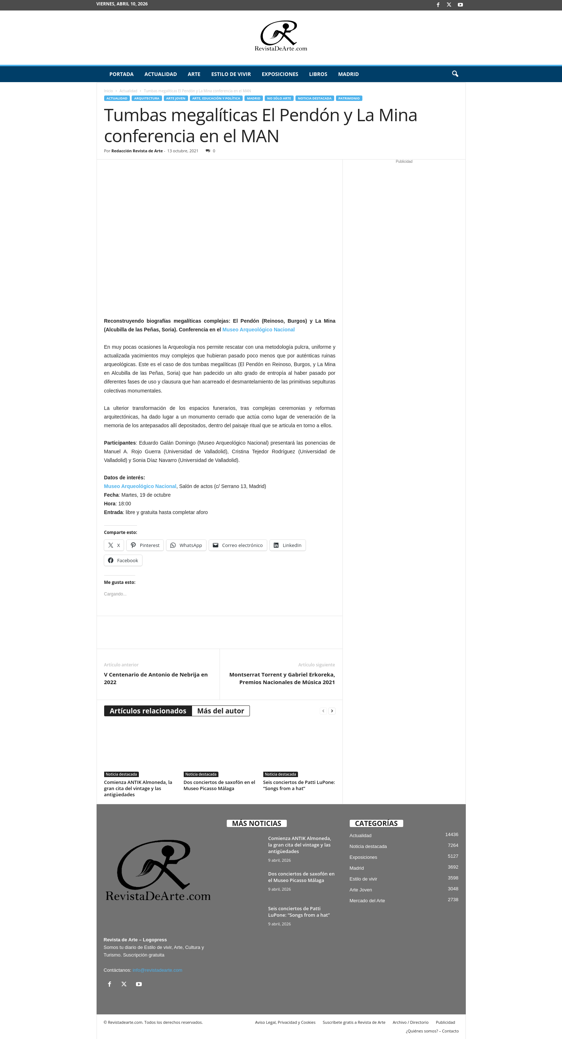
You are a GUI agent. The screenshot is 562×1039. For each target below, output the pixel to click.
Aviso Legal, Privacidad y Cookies (285, 1022)
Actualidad (160, 74)
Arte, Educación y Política (216, 98)
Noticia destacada (315, 98)
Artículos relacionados (148, 711)
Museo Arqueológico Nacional (258, 329)
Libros (318, 74)
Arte (194, 74)
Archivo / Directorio (411, 1022)
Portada (122, 74)
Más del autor (220, 711)
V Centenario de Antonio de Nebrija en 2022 (156, 678)
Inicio (108, 90)
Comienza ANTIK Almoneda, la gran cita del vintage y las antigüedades (138, 788)
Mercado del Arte (367, 900)
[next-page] (332, 711)
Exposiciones (280, 74)
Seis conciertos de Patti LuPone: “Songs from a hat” (299, 785)
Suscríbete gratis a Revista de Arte (354, 1022)
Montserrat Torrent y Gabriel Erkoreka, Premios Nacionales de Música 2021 (282, 678)
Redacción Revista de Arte (137, 150)
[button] (455, 74)
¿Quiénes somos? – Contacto (432, 1031)
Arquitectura (146, 98)
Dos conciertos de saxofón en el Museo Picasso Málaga (219, 785)
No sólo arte (279, 98)
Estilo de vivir (231, 74)
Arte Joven (176, 98)
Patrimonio (349, 98)
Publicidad (445, 1022)
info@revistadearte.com (157, 970)
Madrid (348, 74)
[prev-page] (323, 711)
